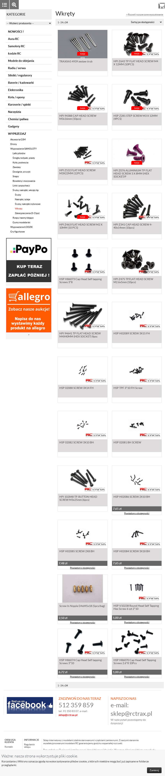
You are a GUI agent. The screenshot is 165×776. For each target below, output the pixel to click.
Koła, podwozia (20, 162)
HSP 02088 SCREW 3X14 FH (76, 388)
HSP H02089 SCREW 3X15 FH (132, 334)
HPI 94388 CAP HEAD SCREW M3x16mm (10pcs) (77, 118)
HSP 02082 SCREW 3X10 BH (76, 443)
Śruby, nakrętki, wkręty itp (26, 190)
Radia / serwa (17, 68)
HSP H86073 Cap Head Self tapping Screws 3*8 (80, 281)
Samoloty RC (16, 46)
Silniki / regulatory (20, 75)
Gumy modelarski (21, 222)
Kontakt (9, 746)
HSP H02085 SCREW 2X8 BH (76, 551)
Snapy (16, 176)
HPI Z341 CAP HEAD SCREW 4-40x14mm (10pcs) (133, 227)
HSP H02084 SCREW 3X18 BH (132, 551)
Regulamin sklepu (29, 745)
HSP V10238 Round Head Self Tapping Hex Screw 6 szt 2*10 (136, 608)
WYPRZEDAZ (17, 133)
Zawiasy (17, 167)
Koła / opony (16, 97)
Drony (13, 144)
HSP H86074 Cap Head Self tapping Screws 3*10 (80, 662)
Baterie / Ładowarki (21, 82)
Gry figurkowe (17, 231)
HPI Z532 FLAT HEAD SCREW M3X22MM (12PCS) (77, 172)
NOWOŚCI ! (16, 31)
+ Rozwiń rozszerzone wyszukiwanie (144, 14)
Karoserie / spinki (19, 104)
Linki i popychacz (21, 185)
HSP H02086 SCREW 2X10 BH (132, 497)
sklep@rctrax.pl (131, 713)
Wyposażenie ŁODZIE (21, 227)
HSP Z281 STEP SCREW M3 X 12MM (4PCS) (136, 118)
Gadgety (13, 126)
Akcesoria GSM (18, 139)
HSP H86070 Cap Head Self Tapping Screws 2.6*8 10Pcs (135, 662)
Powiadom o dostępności (136, 514)
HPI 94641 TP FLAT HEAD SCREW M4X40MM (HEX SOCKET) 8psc (80, 335)
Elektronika (15, 90)
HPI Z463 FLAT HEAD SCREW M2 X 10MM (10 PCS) (80, 227)
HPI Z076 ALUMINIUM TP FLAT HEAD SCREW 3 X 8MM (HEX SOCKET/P (133, 174)
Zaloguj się (131, 4)
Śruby (18, 194)
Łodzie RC (14, 53)
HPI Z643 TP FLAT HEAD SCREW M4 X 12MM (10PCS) (136, 63)
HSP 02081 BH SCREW (127, 443)
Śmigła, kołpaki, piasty (24, 158)
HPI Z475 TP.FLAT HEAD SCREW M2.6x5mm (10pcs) (133, 281)
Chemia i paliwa (18, 119)
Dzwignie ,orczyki (21, 171)
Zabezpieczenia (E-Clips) (27, 213)
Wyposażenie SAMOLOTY (23, 148)
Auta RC (13, 38)
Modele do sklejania (21, 60)
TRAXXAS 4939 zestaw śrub (75, 61)
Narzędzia (14, 111)
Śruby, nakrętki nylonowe (27, 204)
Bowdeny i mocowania (24, 181)
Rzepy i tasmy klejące (23, 218)
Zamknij (154, 770)
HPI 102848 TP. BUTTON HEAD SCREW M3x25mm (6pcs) (78, 499)
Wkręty (18, 208)
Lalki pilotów (19, 153)
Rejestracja (147, 4)
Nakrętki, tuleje (22, 199)
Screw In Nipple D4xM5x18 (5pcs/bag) (82, 606)
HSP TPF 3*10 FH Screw (128, 388)
